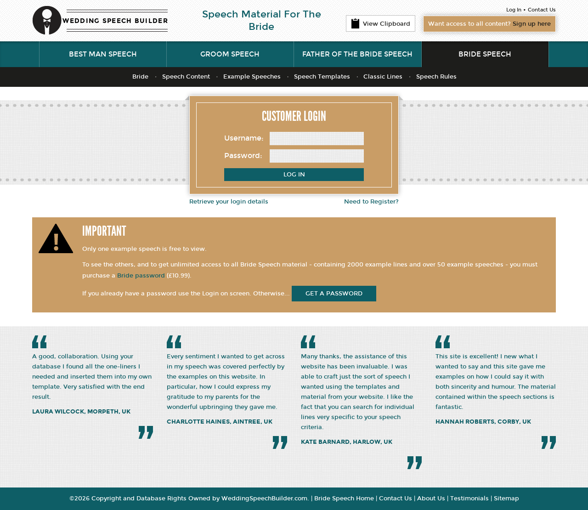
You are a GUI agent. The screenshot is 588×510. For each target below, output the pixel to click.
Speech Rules (436, 76)
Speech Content (186, 76)
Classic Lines (382, 76)
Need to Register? (371, 201)
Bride (140, 76)
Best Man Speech (103, 54)
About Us (431, 498)
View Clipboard (380, 23)
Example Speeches (252, 76)
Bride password (141, 275)
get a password (333, 293)
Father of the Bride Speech (357, 54)
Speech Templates (322, 76)
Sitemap (506, 498)
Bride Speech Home (344, 498)
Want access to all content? (489, 24)
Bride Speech (484, 54)
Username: (244, 138)
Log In (513, 10)
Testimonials (469, 498)
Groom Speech (230, 54)
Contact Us (542, 10)
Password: (243, 155)
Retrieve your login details (228, 201)
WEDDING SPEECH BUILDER (115, 21)
